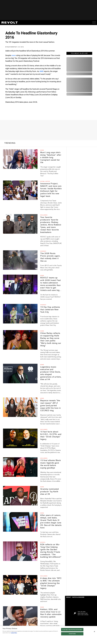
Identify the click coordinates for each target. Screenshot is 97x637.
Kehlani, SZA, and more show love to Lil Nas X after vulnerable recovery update (50, 613)
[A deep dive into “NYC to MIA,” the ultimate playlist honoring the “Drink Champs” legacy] (20, 585)
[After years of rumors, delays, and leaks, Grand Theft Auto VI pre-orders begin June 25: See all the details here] (20, 522)
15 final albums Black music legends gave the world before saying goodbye (50, 464)
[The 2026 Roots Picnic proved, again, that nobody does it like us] (20, 260)
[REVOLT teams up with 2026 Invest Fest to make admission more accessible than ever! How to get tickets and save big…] (20, 284)
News (42, 150)
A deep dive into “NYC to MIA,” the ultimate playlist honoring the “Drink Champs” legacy (50, 583)
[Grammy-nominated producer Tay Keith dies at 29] (20, 495)
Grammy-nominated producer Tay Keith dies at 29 (49, 491)
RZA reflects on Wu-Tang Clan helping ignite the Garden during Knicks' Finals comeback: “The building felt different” (50, 550)
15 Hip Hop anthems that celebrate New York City (50, 309)
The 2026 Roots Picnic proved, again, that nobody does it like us (50, 257)
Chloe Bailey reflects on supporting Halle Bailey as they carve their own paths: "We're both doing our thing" (50, 339)
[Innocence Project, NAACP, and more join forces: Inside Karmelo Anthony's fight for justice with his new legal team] (20, 190)
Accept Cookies (72, 633)
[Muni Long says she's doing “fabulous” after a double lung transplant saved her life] (20, 159)
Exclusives (43, 215)
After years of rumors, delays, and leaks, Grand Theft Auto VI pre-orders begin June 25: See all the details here (50, 521)
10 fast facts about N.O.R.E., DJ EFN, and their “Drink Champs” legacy (50, 435)
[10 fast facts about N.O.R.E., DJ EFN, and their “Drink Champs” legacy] (20, 438)
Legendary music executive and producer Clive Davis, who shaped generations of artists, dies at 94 (50, 373)
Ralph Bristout (12, 47)
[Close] (94, 631)
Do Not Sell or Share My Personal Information (72, 629)
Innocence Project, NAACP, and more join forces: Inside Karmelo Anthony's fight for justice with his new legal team (51, 189)
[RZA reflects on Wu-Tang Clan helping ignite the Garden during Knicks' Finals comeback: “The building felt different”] (20, 551)
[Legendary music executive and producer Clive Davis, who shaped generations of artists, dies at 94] (20, 373)
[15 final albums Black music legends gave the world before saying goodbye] (20, 467)
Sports (42, 542)
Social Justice (45, 181)
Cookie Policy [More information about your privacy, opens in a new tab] (14, 632)
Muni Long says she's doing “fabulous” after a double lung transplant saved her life (50, 157)
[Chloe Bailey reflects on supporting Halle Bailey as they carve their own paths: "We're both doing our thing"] (20, 340)
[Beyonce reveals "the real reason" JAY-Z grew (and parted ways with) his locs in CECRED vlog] (20, 407)
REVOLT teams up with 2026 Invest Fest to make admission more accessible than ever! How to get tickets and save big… (50, 283)
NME (41, 71)
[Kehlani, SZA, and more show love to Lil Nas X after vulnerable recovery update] (20, 616)
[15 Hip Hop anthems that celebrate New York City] (20, 313)
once (14, 55)
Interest (43, 251)
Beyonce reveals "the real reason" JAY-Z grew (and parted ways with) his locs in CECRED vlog (50, 405)
